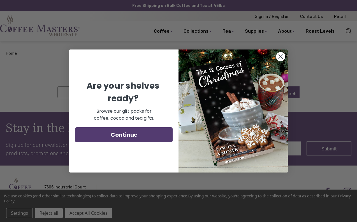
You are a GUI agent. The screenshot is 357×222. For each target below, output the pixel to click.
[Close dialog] (281, 57)
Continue (124, 135)
